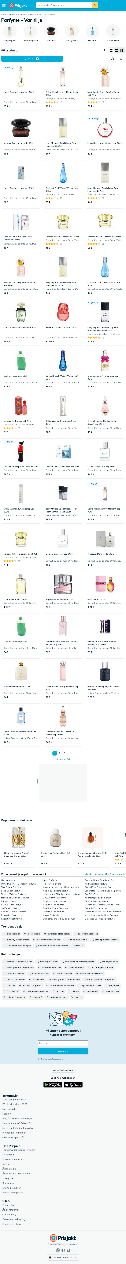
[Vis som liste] (116, 50)
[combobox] (64, 5)
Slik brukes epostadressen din (51, 1059)
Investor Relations (12, 1159)
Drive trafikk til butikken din (17, 1127)
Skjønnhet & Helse (17, 14)
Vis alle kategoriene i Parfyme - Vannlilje (105, 874)
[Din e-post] (63, 1043)
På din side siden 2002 (14, 1104)
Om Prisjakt (8, 1108)
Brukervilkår (8, 1204)
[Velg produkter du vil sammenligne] (112, 59)
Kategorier (8, 1178)
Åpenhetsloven (10, 1209)
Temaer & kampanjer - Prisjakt (19, 1149)
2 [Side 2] (59, 753)
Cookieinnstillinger (12, 1223)
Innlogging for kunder (14, 1132)
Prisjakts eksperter (12, 1192)
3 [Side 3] (64, 753)
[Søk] (95, 5)
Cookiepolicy (9, 1214)
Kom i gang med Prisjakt (15, 1099)
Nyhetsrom (8, 1154)
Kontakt (6, 1113)
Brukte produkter (11, 1187)
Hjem (3, 14)
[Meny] (3, 5)
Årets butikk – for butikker (16, 1173)
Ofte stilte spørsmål (13, 1137)
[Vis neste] (71, 753)
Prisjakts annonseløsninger (17, 1118)
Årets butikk (9, 1168)
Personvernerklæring (13, 1219)
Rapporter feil (63, 759)
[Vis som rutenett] (111, 50)
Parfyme (32, 14)
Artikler (6, 1164)
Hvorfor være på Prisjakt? (16, 1123)
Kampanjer (8, 1183)
